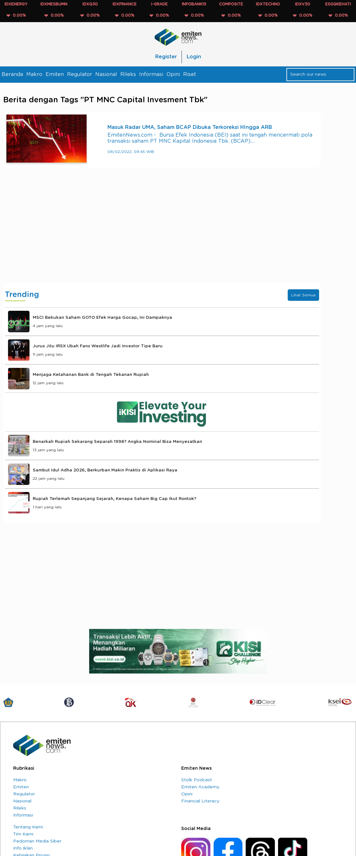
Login (194, 56)
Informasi (151, 74)
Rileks (128, 74)
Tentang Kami (28, 827)
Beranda (12, 74)
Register (166, 56)
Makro (34, 74)
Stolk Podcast (196, 780)
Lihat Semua (303, 295)
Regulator (79, 74)
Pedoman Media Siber (37, 841)
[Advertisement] (162, 231)
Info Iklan (23, 848)
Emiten (55, 74)
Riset (189, 74)
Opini (173, 74)
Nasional (106, 74)
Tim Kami (23, 834)
